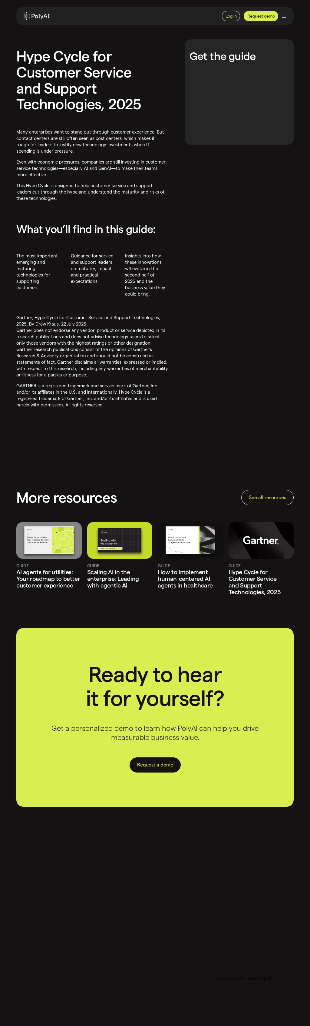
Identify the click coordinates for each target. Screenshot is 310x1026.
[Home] (37, 16)
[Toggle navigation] (284, 16)
